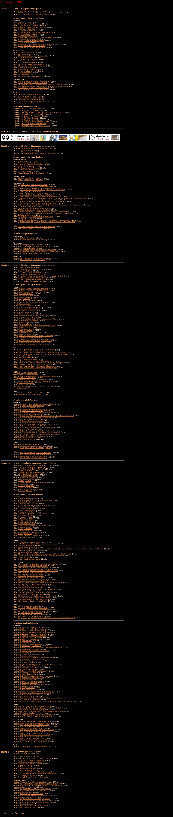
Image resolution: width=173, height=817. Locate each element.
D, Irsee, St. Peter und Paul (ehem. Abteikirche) (33, 278)
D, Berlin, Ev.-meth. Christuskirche (31, 694)
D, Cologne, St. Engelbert (28, 669)
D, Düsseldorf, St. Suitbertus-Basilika (32, 668)
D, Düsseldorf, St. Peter (27, 652)
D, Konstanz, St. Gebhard (26, 512)
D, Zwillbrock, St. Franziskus (27, 775)
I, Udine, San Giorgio (24, 358)
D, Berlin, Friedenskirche (28, 429)
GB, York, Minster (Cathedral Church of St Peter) (33, 148)
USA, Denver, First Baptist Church (31, 728)
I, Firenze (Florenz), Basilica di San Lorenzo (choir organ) (35, 351)
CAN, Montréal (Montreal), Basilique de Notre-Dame (37, 730)
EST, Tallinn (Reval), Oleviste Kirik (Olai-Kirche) (33, 185)
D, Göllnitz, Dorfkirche (27, 438)
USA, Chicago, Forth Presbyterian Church (33, 456)
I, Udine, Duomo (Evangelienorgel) (28, 356)
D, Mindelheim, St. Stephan (26, 515)
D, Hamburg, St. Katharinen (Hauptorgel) (33, 636)
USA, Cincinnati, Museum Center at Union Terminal (34, 228)
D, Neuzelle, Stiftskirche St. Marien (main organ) (32, 302)
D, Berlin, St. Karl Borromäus (27, 502)
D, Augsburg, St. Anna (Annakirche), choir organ (32, 339)
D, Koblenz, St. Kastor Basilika (27, 29)
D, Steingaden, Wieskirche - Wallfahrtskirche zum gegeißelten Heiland (40, 276)
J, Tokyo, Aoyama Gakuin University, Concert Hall (33, 101)
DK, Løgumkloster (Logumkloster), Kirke (33, 446)
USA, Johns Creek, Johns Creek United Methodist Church (36, 227)
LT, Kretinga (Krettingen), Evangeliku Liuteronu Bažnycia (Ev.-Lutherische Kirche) (44, 212)
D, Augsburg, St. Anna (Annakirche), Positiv (31, 342)
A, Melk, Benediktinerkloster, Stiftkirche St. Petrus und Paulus (37, 544)
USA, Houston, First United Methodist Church (32, 566)
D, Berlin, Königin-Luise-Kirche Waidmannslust (33, 525)
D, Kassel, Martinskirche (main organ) (32, 406)
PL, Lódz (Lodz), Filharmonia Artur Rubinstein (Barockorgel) (36, 376)
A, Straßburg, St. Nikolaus (26, 166)
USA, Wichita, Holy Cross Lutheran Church (31, 581)
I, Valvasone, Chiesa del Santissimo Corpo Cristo (33, 364)
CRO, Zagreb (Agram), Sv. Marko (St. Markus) (32, 83)
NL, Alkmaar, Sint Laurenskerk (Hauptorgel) (34, 710)
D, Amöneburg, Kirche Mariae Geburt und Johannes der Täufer (37, 319)
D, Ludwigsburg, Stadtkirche (29, 659)
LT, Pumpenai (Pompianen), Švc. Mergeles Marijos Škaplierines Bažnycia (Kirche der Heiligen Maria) (50, 205)
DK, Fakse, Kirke (23, 74)
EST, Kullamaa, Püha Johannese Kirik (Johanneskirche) (36, 217)
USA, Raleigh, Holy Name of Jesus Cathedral (32, 586)
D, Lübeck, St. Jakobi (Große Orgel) (31, 639)
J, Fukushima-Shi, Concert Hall (28, 99)
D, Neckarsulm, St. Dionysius (29, 426)
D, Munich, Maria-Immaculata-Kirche (35, 122)
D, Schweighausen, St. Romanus (28, 168)
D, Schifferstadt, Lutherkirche (26, 337)
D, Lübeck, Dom (23, 484)
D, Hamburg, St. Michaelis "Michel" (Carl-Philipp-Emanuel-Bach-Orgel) (42, 698)
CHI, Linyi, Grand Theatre (28, 807)
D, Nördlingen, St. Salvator (26, 530)
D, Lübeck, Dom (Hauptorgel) (29, 654)
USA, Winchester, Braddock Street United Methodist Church (37, 596)
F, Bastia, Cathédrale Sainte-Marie (28, 374)
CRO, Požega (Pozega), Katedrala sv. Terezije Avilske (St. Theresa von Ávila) (42, 84)
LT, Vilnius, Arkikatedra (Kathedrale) (29, 191)
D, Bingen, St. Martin (24, 507)
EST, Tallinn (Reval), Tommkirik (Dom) (32, 260)
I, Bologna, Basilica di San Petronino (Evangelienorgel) (35, 361)
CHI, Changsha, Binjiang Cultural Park (30, 613)
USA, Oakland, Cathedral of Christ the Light (34, 790)
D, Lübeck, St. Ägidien (25, 487)
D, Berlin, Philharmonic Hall (23, 753)
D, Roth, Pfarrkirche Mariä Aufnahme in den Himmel (36, 691)
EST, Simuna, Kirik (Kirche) (26, 207)
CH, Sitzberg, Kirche (24, 557)
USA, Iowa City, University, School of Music (31, 98)
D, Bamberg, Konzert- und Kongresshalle (31, 472)
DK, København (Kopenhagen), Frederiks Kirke (33, 56)
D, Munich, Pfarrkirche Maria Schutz (29, 24)
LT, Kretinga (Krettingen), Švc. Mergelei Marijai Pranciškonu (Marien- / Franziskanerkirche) (46, 222)
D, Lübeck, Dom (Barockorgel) (30, 699)
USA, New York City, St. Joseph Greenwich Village (34, 598)
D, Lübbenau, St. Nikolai (25, 294)
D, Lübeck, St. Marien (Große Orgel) (31, 629)
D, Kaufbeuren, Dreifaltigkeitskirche (29, 274)
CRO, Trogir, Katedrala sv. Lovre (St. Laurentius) (33, 14)
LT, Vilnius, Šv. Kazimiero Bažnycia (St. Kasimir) (33, 193)
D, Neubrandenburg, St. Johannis (28, 767)
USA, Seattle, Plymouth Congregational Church (35, 740)
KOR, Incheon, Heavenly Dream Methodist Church (34, 611)
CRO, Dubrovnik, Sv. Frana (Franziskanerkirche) (33, 88)
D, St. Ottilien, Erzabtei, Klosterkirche (29, 273)
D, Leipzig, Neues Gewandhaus (33, 108)
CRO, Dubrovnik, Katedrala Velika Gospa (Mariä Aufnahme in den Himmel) (42, 13)
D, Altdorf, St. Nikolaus (25, 171)
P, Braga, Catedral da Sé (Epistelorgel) (30, 180)
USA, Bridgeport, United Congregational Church (33, 572)
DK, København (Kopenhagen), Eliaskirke (31, 64)
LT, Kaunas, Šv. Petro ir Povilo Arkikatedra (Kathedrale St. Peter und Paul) (41, 190)
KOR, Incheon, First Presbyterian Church (31, 616)
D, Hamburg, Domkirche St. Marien (31, 637)
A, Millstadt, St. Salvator (25, 765)
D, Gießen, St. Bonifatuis (26, 522)
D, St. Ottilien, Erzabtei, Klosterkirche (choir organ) (36, 434)
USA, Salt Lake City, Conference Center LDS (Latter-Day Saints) (41, 785)
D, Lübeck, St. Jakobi (24, 481)
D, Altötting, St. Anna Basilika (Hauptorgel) (33, 631)
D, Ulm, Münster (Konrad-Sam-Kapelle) (32, 436)
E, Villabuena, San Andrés (25, 383)
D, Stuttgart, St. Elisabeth (31, 116)
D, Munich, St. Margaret (25, 267)
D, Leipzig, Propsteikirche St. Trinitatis (30, 763)
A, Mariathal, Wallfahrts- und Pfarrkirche (30, 165)
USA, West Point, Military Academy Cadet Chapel (36, 782)
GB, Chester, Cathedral (25, 150)
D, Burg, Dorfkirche (23, 299)
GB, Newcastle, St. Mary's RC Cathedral (31, 760)
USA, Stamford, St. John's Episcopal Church (31, 393)
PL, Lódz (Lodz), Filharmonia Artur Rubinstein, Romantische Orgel (41, 711)
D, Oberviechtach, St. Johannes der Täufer (31, 47)
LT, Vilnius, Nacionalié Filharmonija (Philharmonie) (34, 186)
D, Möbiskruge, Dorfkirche (25, 329)
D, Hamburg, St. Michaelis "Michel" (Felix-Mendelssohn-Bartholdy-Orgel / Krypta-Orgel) (48, 701)
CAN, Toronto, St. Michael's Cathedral (32, 736)
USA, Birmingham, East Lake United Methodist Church (35, 567)
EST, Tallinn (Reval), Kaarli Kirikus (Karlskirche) (35, 258)
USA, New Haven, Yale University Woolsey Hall (35, 454)
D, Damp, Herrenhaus (25, 534)
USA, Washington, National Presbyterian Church (35, 731)
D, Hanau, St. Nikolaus (25, 770)
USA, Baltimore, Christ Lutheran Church (30, 574)
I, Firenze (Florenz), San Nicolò (27, 359)
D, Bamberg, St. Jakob (25, 491)
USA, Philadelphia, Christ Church (28, 474)
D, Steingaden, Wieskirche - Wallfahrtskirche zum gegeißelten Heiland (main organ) (47, 416)
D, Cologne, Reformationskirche (33, 120)
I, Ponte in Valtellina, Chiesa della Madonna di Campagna (35, 366)
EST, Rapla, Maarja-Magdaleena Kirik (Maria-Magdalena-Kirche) (38, 200)
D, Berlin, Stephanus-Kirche (29, 674)
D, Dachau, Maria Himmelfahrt (27, 34)
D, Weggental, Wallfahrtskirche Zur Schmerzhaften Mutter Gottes (38, 44)
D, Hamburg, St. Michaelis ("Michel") (32, 469)
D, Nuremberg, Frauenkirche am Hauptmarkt (34, 802)
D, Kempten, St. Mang (25, 271)
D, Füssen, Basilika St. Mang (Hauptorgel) (33, 671)
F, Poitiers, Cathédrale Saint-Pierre (31, 253)
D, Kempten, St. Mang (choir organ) (28, 310)
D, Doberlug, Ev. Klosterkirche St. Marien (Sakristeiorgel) (35, 336)
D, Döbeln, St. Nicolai (24, 22)
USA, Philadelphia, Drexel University (32, 738)
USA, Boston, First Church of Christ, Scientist (34, 725)
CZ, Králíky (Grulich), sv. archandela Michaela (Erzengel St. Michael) (40, 556)
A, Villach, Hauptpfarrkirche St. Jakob (30, 762)
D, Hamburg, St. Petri (27, 479)
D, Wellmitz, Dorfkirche (24, 322)
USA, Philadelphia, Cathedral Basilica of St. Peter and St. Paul (38, 571)
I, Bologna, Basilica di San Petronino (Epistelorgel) (36, 448)
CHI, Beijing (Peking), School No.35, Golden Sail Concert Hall (37, 774)
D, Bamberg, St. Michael (28, 489)
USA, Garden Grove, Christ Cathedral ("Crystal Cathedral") (39, 784)
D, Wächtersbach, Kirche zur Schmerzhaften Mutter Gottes (36, 326)
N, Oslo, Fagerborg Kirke (26, 545)
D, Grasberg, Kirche (26, 686)
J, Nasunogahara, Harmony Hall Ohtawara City (35, 747)
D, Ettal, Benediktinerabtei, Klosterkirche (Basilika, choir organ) (40, 433)
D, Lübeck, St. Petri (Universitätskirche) (30, 535)
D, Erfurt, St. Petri (23, 42)
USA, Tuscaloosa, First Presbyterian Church (32, 577)
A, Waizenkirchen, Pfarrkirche (27, 69)
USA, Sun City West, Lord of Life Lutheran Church (34, 593)
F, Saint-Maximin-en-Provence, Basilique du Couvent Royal (39, 251)
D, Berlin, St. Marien (26, 804)
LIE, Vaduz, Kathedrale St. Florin (30, 713)
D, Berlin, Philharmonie (27, 787)
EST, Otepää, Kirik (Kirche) (26, 218)
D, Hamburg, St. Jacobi (27, 477)
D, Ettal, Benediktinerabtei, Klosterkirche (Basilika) (36, 424)
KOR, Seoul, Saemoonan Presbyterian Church (32, 608)
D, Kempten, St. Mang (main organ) (31, 411)
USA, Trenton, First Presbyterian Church (31, 576)
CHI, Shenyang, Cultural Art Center (31, 794)
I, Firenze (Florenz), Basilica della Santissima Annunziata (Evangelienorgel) (41, 352)
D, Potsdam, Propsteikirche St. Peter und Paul (32, 514)
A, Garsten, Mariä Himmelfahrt (27, 547)
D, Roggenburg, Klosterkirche (29, 649)
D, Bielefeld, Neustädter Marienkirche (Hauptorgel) (36, 676)
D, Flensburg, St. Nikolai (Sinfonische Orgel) (34, 240)
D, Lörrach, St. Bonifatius (26, 510)
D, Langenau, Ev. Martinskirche (28, 39)
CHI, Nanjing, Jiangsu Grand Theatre (29, 94)
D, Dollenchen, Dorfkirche (28, 439)
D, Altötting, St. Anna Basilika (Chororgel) (33, 684)
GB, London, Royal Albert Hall (29, 444)
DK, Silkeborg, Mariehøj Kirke (27, 62)
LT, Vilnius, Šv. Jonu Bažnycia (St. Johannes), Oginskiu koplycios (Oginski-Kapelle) (44, 220)
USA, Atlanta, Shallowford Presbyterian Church (33, 599)
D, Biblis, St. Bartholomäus (28, 679)
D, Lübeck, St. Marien (25, 471)
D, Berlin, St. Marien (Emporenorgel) (29, 777)
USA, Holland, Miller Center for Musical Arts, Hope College (36, 589)
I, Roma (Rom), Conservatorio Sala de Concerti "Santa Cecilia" (40, 708)
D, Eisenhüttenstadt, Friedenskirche (28, 309)
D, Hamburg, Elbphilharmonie (33, 114)
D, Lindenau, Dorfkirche (25, 331)
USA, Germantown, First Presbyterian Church (34, 726)
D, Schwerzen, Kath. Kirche (26, 170)
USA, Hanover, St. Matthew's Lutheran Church (32, 467)
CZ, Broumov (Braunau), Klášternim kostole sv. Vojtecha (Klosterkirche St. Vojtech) (44, 554)
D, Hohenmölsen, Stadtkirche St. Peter (36, 126)
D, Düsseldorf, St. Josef (27, 642)
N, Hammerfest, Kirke (25, 68)
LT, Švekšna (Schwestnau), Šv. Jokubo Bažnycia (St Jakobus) (37, 203)
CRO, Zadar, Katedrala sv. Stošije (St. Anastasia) (33, 81)
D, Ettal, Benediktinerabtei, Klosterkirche (33, 281)
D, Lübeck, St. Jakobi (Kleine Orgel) (31, 681)
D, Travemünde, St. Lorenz (26, 524)
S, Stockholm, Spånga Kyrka (27, 71)
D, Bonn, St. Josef (26, 641)
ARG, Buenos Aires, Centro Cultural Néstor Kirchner (34, 758)
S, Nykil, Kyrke (22, 388)
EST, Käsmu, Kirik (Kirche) (26, 215)
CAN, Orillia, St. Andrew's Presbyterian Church (35, 735)
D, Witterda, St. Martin (25, 527)
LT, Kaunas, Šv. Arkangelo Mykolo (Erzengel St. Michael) (36, 195)
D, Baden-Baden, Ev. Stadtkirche (28, 26)
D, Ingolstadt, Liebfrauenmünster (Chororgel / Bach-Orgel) (38, 664)
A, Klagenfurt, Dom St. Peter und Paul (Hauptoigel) (36, 800)
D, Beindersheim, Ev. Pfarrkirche (27, 321)
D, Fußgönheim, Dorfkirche (26, 317)
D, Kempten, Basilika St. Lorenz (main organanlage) (37, 404)
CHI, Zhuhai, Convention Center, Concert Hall (34, 805)
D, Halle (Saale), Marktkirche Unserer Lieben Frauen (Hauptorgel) (41, 647)
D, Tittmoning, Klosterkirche (26, 314)
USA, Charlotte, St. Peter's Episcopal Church (34, 741)
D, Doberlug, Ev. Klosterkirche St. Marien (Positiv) (33, 344)
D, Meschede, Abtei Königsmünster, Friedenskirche (34, 32)
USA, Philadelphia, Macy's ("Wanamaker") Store (35, 453)
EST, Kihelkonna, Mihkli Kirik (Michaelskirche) (32, 208)
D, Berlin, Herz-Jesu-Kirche (29, 689)
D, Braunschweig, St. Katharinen (30, 646)
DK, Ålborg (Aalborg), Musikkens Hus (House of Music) (42, 112)
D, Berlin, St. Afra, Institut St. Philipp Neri (31, 41)
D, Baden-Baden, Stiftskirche (27, 31)
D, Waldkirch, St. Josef (30, 118)
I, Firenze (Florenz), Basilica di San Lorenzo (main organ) (35, 349)
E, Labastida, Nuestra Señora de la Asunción (31, 379)
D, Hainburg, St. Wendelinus (27, 768)
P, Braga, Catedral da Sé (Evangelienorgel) (31, 173)
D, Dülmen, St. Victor (24, 161)
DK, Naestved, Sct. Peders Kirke (28, 552)
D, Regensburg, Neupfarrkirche (30, 666)
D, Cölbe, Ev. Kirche (23, 327)
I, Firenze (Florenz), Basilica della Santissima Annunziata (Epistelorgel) (40, 363)
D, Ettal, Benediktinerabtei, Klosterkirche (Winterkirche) (38, 431)
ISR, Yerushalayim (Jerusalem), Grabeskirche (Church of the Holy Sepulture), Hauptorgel (46, 618)
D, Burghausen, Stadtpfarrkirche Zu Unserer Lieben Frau (36, 37)
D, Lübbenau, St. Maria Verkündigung (29, 332)
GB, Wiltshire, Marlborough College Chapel (31, 542)
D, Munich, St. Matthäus (30, 110)
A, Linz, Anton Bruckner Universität (29, 559)
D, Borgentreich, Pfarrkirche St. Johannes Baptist (36, 657)
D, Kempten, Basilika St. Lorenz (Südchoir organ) (33, 316)
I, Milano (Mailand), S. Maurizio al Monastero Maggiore (37, 716)
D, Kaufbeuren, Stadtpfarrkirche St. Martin (31, 269)
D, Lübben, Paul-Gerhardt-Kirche (34, 124)
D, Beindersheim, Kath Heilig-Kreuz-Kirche (31, 307)
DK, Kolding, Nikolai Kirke (26, 52)
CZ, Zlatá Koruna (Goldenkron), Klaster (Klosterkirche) (34, 381)
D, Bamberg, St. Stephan (26, 486)
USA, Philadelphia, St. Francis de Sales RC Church (34, 569)
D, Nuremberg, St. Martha (28, 683)
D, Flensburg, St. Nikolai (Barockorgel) (30, 163)
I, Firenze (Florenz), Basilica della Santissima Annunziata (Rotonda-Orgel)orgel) (42, 354)
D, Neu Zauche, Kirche (24, 295)
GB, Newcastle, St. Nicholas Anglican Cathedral (35, 789)
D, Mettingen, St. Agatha (25, 519)
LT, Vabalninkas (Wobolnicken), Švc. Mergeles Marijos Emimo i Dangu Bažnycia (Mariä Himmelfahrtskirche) (52, 198)
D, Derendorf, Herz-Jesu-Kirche (28, 503)
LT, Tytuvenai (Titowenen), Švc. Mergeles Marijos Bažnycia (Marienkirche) (41, 201)
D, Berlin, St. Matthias (27, 238)
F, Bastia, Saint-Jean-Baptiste (26, 378)
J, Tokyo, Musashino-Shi (25, 103)
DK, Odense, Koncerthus (26, 57)
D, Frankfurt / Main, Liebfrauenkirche (32, 661)
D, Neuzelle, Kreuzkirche (25, 305)
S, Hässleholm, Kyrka (25, 61)
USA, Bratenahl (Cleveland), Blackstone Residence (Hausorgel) (38, 564)
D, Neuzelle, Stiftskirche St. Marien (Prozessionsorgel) (34, 341)
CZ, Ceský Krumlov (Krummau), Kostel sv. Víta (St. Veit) (35, 386)
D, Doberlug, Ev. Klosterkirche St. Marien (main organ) (37, 427)
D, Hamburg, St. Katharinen (29, 476)
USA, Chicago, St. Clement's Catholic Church (32, 601)
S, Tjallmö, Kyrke (22, 384)
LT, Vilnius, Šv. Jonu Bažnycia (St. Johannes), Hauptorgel (36, 188)
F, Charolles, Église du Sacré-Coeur (29, 551)
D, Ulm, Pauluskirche (27, 797)
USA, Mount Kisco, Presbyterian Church (30, 591)
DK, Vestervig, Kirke (24, 54)
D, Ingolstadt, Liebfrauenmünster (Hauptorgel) (35, 632)
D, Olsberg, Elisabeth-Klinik (26, 537)
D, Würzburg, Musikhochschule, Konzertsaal (32, 27)
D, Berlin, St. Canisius (25, 529)
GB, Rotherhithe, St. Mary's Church (29, 178)
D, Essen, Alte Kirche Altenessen (28, 532)
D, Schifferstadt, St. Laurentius (27, 36)
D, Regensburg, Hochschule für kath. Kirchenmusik (34, 505)
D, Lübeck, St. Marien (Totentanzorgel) (32, 644)
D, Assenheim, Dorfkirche (25, 324)
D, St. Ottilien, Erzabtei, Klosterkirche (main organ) (36, 412)
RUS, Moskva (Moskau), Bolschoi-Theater (31, 614)
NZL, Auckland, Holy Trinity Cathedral (29, 394)
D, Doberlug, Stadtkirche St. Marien (31, 422)
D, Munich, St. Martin (24, 520)
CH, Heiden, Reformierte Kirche (28, 59)
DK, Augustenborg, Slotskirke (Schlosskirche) (32, 66)
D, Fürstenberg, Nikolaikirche (26, 300)
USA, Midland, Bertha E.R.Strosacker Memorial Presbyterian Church (40, 582)
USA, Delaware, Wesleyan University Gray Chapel (36, 795)
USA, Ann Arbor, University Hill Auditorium (33, 458)
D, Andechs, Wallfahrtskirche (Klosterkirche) (32, 279)
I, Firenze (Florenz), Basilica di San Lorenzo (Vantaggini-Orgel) (37, 368)
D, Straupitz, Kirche (23, 304)
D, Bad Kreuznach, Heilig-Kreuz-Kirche (29, 292)
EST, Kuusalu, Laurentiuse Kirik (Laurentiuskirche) (34, 210)
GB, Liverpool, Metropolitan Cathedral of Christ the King (38, 153)
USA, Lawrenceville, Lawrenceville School (31, 584)
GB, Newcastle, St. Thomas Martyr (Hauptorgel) (35, 799)
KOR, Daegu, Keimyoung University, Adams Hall (33, 609)
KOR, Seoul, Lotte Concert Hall (28, 606)
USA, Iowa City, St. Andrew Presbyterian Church (33, 579)
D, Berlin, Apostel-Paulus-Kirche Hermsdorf (31, 46)
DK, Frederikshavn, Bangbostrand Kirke (30, 76)
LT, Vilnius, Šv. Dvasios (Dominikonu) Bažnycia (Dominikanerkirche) (39, 196)
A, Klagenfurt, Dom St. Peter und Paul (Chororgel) (36, 715)
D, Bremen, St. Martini (25, 517)
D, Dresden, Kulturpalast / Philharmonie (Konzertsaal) (35, 500)
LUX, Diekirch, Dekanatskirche (27, 373)
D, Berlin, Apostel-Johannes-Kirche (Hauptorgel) (35, 693)
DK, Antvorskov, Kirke (25, 73)
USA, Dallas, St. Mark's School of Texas (30, 587)
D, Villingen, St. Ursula (27, 688)
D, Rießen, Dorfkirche (24, 334)
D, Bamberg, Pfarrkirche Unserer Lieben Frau (32, 482)
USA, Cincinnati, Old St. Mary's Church (30, 594)
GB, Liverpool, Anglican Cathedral (31, 152)
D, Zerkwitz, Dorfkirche (24, 312)
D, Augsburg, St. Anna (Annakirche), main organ (32, 289)
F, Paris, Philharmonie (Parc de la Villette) (33, 706)
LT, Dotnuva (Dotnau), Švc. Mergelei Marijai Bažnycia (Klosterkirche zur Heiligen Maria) (46, 213)
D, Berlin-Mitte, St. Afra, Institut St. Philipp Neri (32, 11)
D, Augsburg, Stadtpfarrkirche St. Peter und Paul (32, 290)
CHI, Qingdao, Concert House (27, 96)
